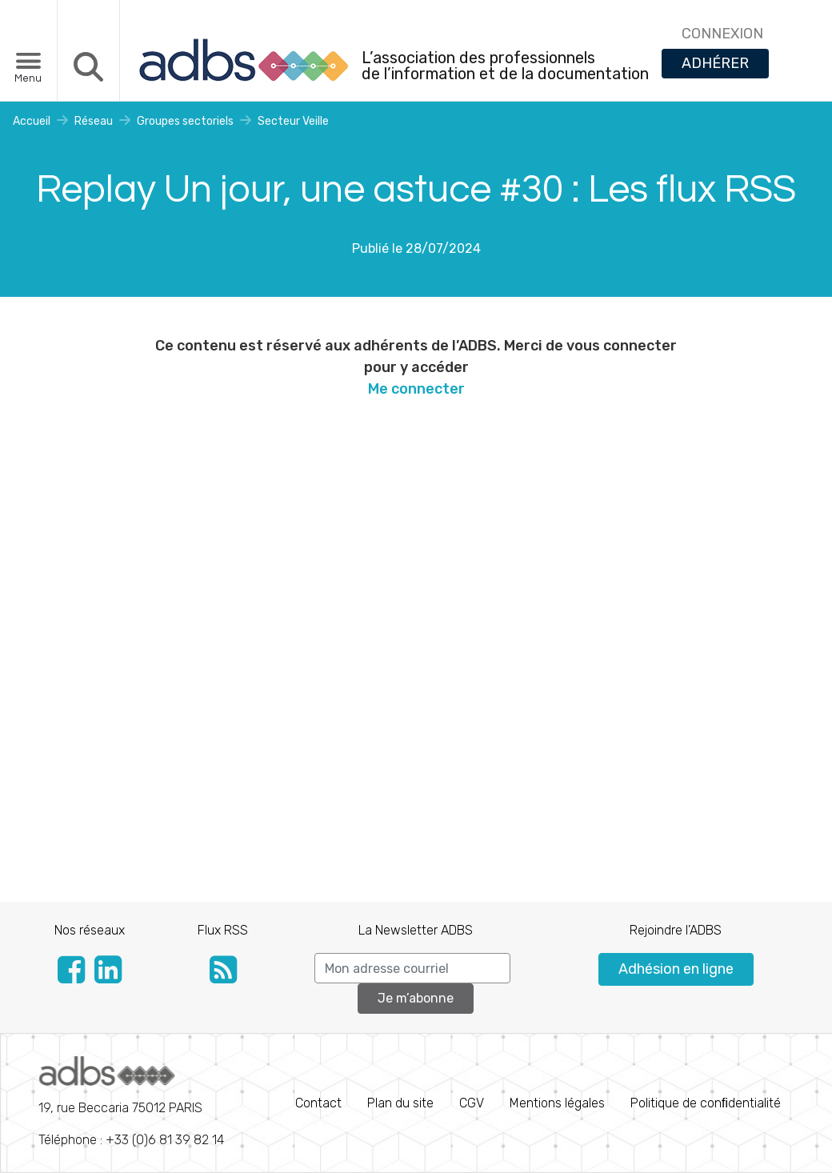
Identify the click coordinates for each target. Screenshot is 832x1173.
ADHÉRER (715, 63)
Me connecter (416, 389)
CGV (471, 1103)
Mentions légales (557, 1103)
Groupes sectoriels (185, 121)
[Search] (412, 968)
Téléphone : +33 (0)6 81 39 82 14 (131, 1101)
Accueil (31, 121)
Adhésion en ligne (676, 969)
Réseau (93, 121)
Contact (318, 1103)
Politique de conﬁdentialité (705, 1103)
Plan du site (400, 1103)
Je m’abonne (416, 998)
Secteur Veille (293, 121)
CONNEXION (722, 33)
